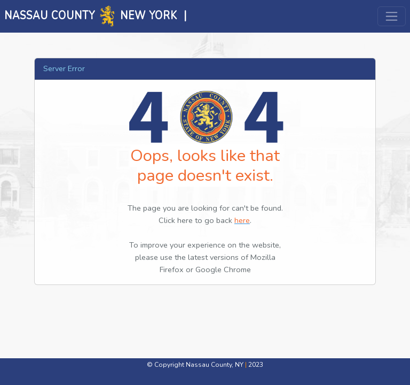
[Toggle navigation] (391, 16)
